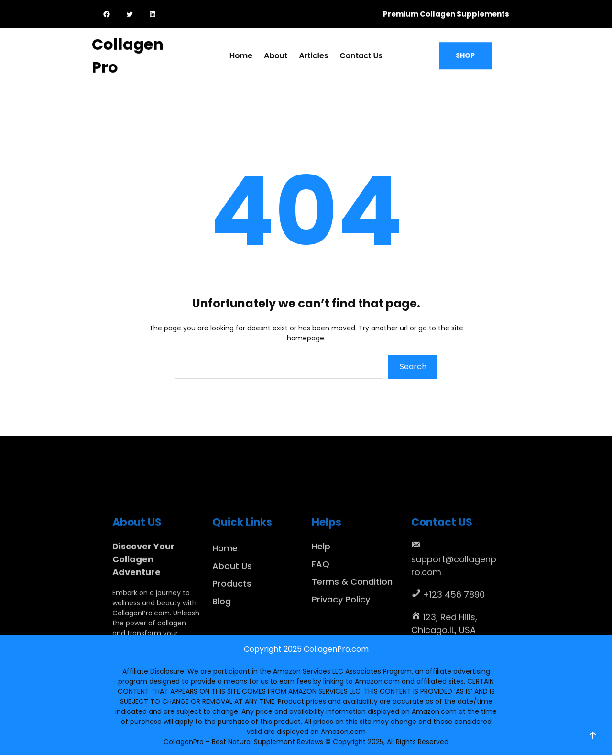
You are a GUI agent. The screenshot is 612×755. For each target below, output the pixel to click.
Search (413, 366)
